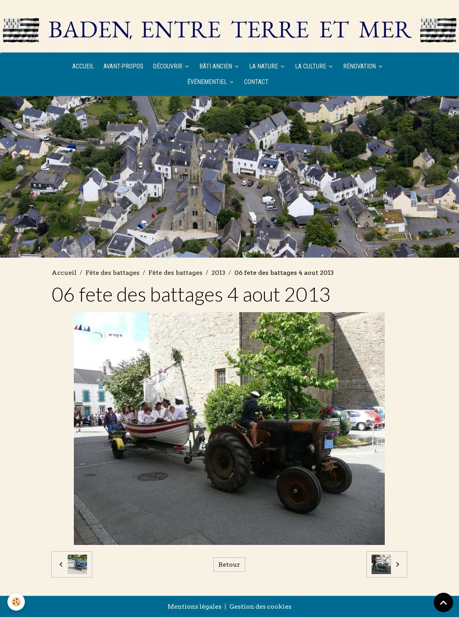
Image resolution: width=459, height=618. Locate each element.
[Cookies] (16, 602)
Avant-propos (123, 66)
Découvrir (168, 66)
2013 (218, 273)
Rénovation (360, 66)
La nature (264, 66)
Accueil (83, 66)
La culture (311, 66)
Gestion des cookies (260, 607)
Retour (229, 565)
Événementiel (208, 82)
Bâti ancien (216, 66)
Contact (256, 82)
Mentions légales (194, 607)
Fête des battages (113, 273)
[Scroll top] (443, 602)
